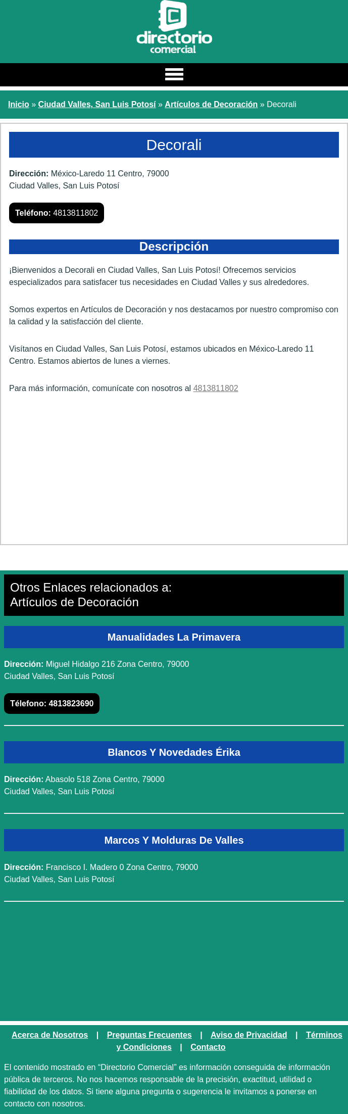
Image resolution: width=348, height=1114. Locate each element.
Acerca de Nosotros (50, 1035)
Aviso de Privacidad (249, 1035)
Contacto (207, 1047)
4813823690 (51, 703)
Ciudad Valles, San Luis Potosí (97, 104)
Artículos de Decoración (211, 104)
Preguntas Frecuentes (149, 1035)
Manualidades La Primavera (174, 637)
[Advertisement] (174, 473)
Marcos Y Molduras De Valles (173, 840)
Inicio (18, 104)
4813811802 (56, 213)
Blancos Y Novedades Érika (174, 752)
